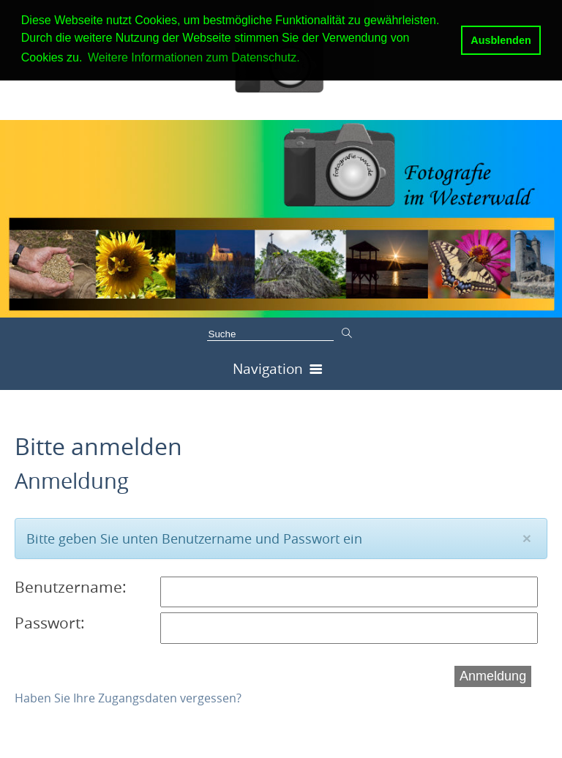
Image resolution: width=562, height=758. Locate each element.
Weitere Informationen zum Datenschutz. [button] (194, 57)
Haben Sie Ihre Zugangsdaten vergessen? (128, 698)
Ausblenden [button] (501, 40)
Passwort (47, 622)
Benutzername (68, 587)
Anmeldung (493, 676)
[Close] (527, 538)
